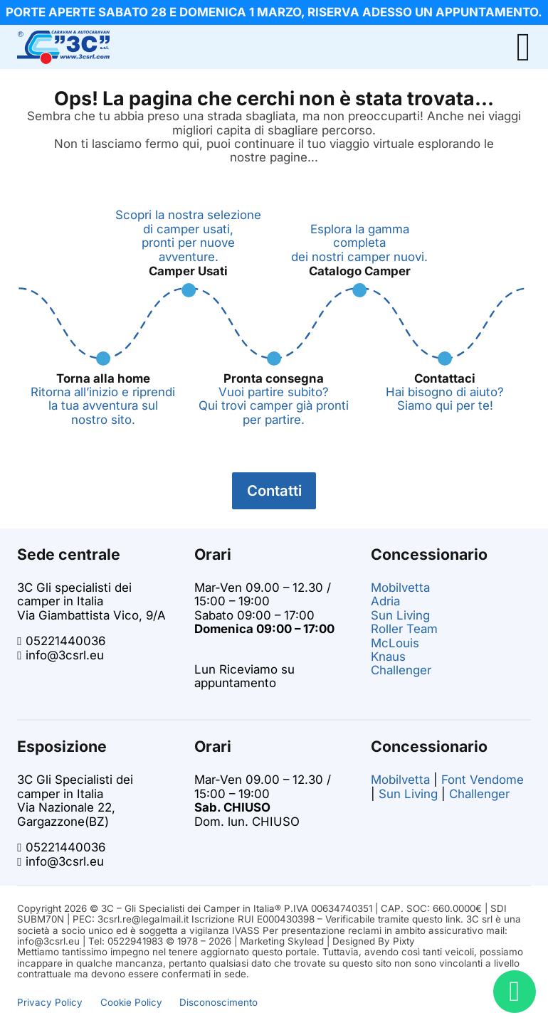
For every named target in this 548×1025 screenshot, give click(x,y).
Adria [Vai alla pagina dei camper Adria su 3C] (385, 601)
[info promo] (274, 12)
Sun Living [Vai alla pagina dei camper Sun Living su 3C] (400, 615)
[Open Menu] (523, 47)
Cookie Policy (131, 1002)
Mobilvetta (400, 779)
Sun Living (408, 794)
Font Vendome (482, 779)
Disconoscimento (218, 1002)
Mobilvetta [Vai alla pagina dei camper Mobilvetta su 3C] (400, 587)
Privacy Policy (50, 1002)
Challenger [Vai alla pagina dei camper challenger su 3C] (401, 670)
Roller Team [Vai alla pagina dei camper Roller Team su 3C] (404, 629)
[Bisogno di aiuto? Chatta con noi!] (514, 991)
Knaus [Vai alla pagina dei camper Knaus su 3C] (388, 656)
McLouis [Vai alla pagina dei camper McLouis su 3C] (395, 643)
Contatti (274, 490)
